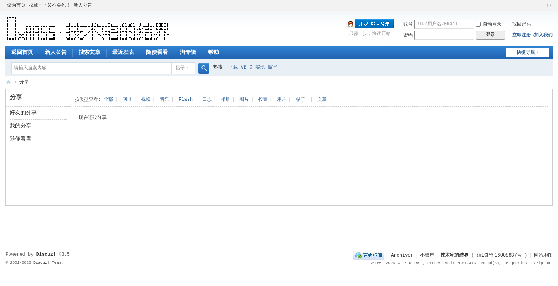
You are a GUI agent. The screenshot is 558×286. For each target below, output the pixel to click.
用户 (281, 99)
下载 (233, 67)
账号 (408, 24)
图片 (244, 99)
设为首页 (16, 5)
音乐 (164, 99)
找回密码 (521, 24)
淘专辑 (188, 52)
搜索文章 (89, 52)
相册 (225, 99)
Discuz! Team (47, 262)
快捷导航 (526, 52)
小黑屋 (427, 255)
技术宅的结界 (8, 82)
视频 (145, 99)
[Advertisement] (279, 225)
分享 (24, 82)
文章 (322, 99)
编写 (272, 67)
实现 (260, 67)
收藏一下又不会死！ (50, 5)
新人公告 (83, 5)
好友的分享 (23, 113)
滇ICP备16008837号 (499, 255)
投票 (263, 99)
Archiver (402, 255)
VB (243, 67)
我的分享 (20, 126)
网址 (127, 99)
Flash (186, 99)
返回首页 (22, 52)
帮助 (213, 52)
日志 (207, 99)
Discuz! (46, 254)
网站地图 (543, 255)
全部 (108, 99)
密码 (408, 35)
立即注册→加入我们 (532, 35)
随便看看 (157, 52)
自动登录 (488, 24)
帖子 (180, 68)
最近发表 (123, 52)
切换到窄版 (549, 5)
